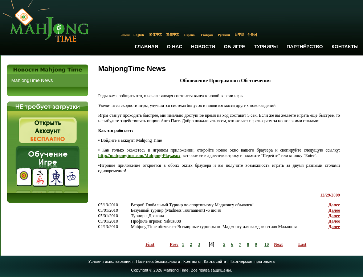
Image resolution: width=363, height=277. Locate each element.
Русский (224, 35)
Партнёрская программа (252, 261)
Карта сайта (215, 261)
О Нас (175, 46)
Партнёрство (305, 46)
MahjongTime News (32, 80)
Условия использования (110, 261)
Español (190, 35)
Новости (203, 46)
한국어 (252, 35)
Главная (146, 46)
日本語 (239, 34)
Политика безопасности (158, 261)
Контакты (345, 46)
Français (207, 35)
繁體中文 (172, 34)
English (139, 35)
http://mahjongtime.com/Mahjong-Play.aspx (139, 155)
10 (266, 244)
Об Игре (234, 46)
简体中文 (155, 34)
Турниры (266, 46)
